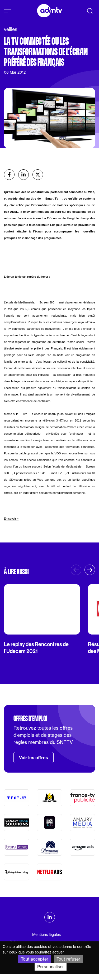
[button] (89, 570)
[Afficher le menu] (7, 11)
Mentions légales (46, 934)
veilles (10, 29)
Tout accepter (34, 959)
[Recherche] (89, 11)
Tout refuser (68, 959)
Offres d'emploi (30, 718)
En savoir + (11, 518)
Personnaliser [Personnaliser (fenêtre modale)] (50, 966)
